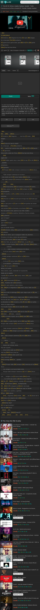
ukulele (14, 70)
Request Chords (18, 517)
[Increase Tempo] (8, 50)
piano (9, 70)
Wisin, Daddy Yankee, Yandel (19, 6)
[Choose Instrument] (18, 70)
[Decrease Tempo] (2, 50)
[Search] (37, 2)
